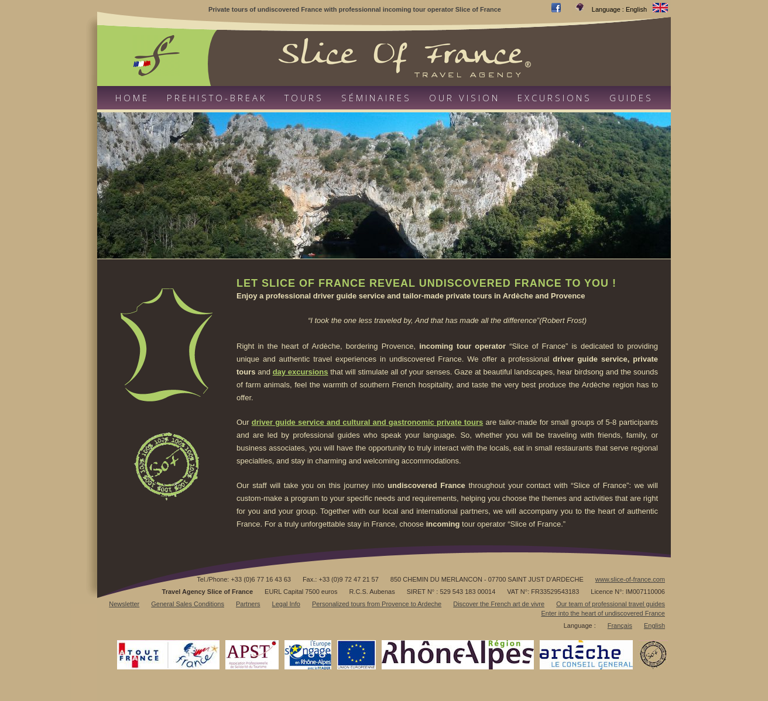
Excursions (554, 98)
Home (132, 98)
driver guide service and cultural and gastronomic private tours (367, 422)
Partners (248, 603)
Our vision (464, 98)
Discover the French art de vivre (498, 603)
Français (620, 625)
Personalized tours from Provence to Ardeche (376, 603)
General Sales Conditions (187, 603)
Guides (631, 98)
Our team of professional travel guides (610, 603)
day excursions (300, 371)
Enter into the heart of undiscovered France (603, 613)
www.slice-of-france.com (630, 579)
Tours (304, 98)
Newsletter (124, 603)
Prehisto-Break (217, 98)
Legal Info (286, 603)
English (654, 625)
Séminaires (376, 98)
